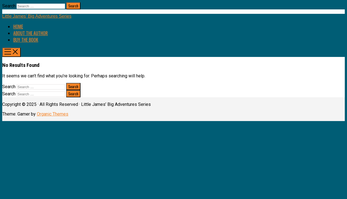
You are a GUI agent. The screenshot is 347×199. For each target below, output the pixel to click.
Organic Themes (52, 114)
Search (8, 6)
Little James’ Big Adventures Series (36, 16)
